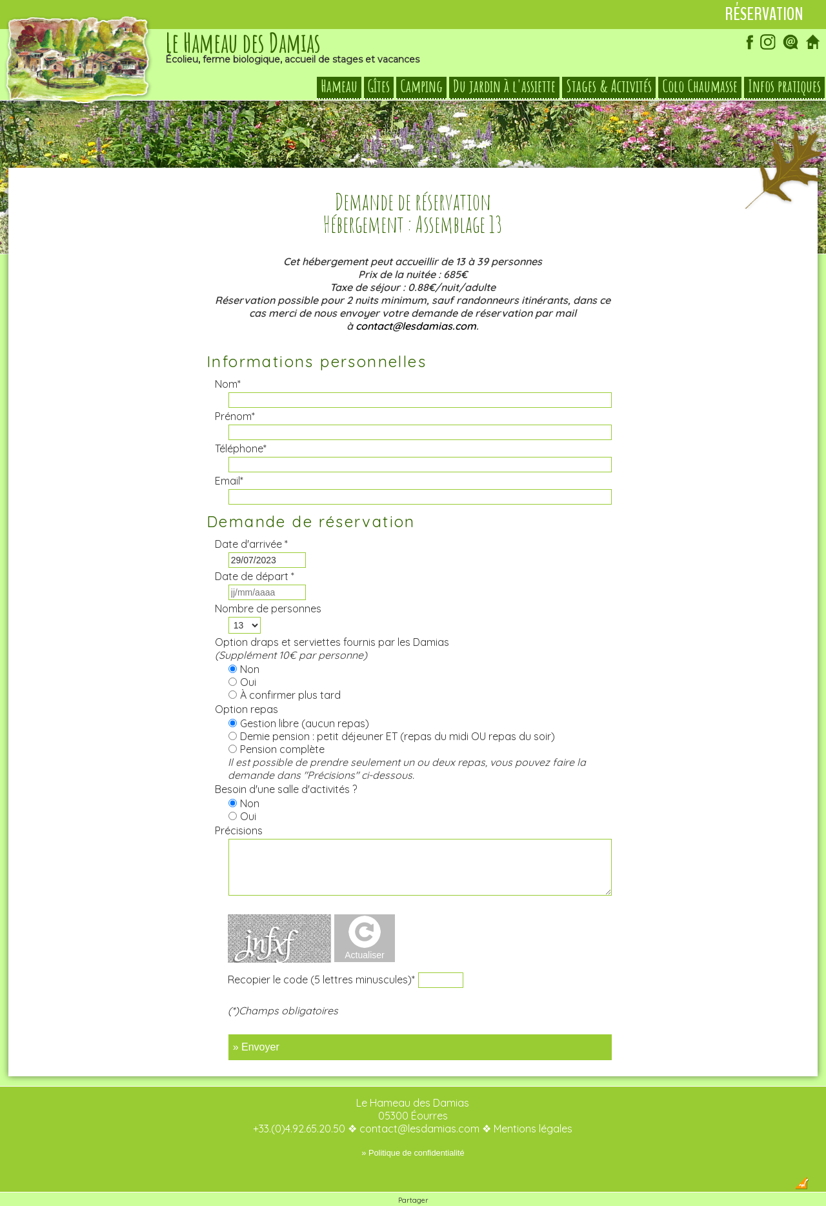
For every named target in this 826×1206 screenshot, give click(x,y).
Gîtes (379, 86)
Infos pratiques (784, 86)
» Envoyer (256, 1021)
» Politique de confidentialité (412, 1127)
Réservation (764, 14)
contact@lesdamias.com (416, 300)
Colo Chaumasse (700, 86)
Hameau (339, 86)
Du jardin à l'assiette (504, 86)
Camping (421, 86)
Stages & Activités (609, 86)
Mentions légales (533, 1102)
